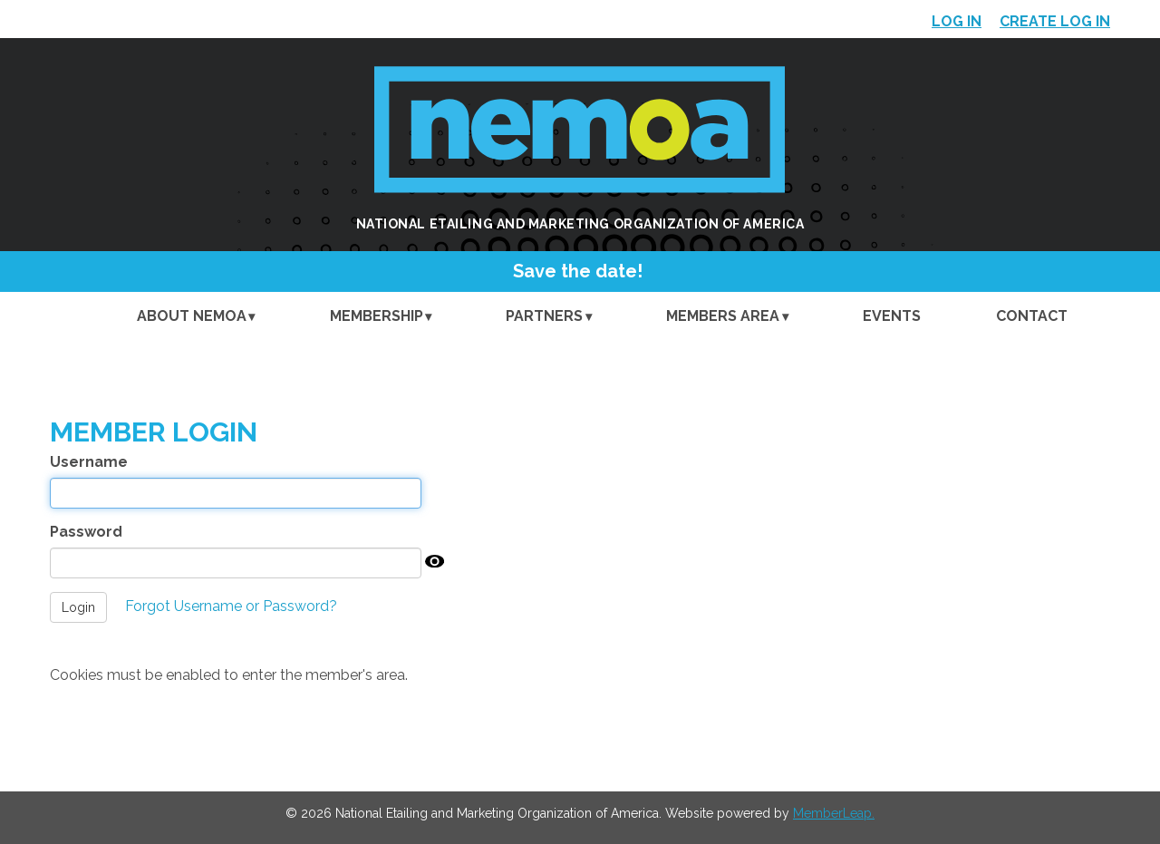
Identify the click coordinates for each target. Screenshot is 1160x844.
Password (86, 531)
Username (89, 462)
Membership (376, 316)
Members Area (722, 316)
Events (892, 316)
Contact (1032, 316)
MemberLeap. (834, 813)
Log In (956, 21)
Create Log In (1055, 21)
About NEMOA (191, 316)
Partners (544, 316)
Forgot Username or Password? (231, 606)
